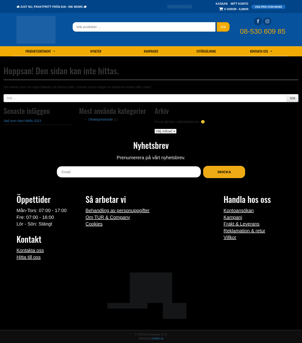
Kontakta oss (261, 51)
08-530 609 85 (262, 31)
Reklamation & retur (244, 230)
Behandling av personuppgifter (118, 210)
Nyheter (95, 51)
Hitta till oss (29, 257)
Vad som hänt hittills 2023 (22, 121)
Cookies (94, 223)
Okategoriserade (100, 119)
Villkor (230, 237)
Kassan (222, 3)
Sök (223, 27)
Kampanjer (151, 51)
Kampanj (233, 217)
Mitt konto (239, 3)
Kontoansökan (239, 210)
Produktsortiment (40, 51)
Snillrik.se (157, 338)
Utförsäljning (206, 51)
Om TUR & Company (108, 217)
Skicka (224, 172)
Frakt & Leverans (242, 223)
